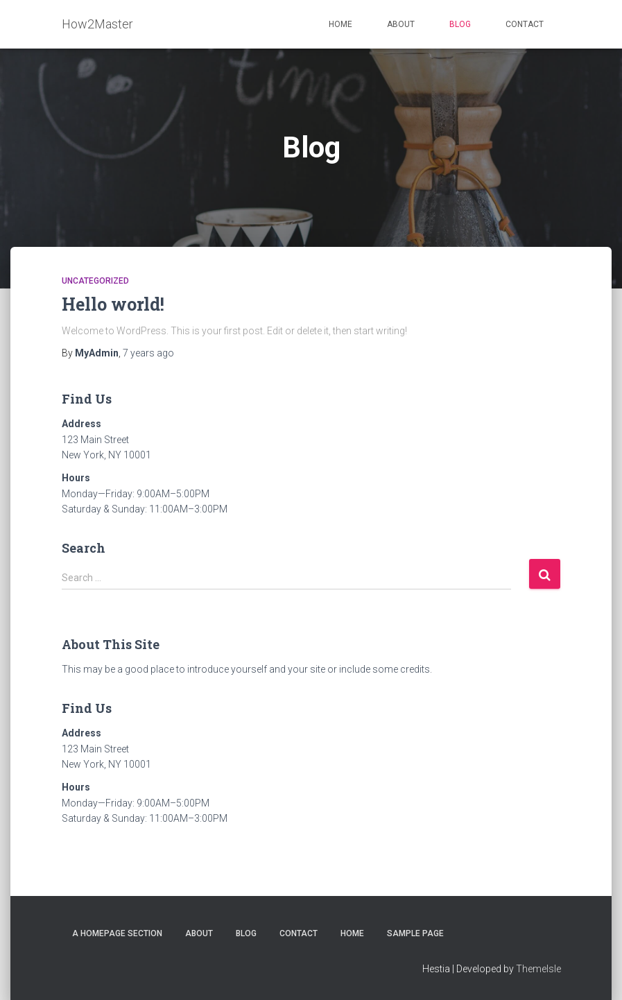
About (401, 24)
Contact (525, 24)
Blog (460, 24)
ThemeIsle (538, 968)
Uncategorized (95, 281)
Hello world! (113, 304)
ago (148, 353)
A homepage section (117, 933)
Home (340, 24)
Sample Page (415, 933)
